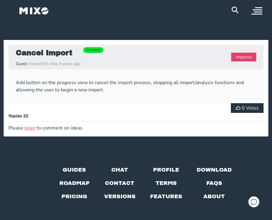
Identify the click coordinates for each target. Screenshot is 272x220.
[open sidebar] (257, 10)
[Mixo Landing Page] (34, 11)
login (30, 128)
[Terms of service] (166, 183)
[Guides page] (74, 170)
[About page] (214, 196)
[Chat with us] (120, 170)
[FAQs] (214, 183)
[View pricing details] (74, 196)
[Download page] (214, 170)
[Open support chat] (254, 202)
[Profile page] (166, 170)
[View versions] (119, 196)
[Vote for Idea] (247, 108)
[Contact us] (119, 183)
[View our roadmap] (74, 183)
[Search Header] (235, 10)
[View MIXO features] (166, 196)
